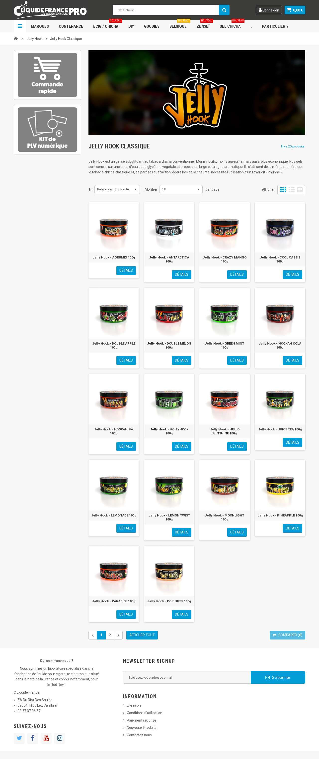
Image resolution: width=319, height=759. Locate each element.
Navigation (20, 26)
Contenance (71, 26)
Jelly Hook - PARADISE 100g (113, 601)
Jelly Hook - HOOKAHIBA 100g (113, 431)
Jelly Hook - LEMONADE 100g (113, 515)
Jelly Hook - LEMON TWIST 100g (169, 517)
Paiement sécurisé (141, 720)
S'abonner (277, 677)
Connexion (269, 10)
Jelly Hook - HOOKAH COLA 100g (280, 345)
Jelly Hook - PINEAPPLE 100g (280, 515)
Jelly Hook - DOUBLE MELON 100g (169, 345)
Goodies (152, 26)
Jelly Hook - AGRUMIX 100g (113, 257)
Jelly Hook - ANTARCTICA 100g (169, 259)
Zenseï (205, 24)
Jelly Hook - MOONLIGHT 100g (224, 517)
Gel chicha (232, 24)
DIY (131, 26)
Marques (40, 26)
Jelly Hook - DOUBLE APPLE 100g (113, 345)
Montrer (151, 189)
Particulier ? (275, 26)
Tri (90, 189)
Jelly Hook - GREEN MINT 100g (224, 345)
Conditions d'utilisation (144, 713)
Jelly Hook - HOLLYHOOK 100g (169, 431)
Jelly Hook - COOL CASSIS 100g (280, 259)
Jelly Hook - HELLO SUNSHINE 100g (224, 431)
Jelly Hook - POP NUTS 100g (169, 601)
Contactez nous (139, 735)
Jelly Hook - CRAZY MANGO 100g (224, 259)
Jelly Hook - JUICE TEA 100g (280, 429)
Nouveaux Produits (142, 728)
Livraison (134, 705)
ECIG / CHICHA (107, 24)
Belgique (179, 24)
